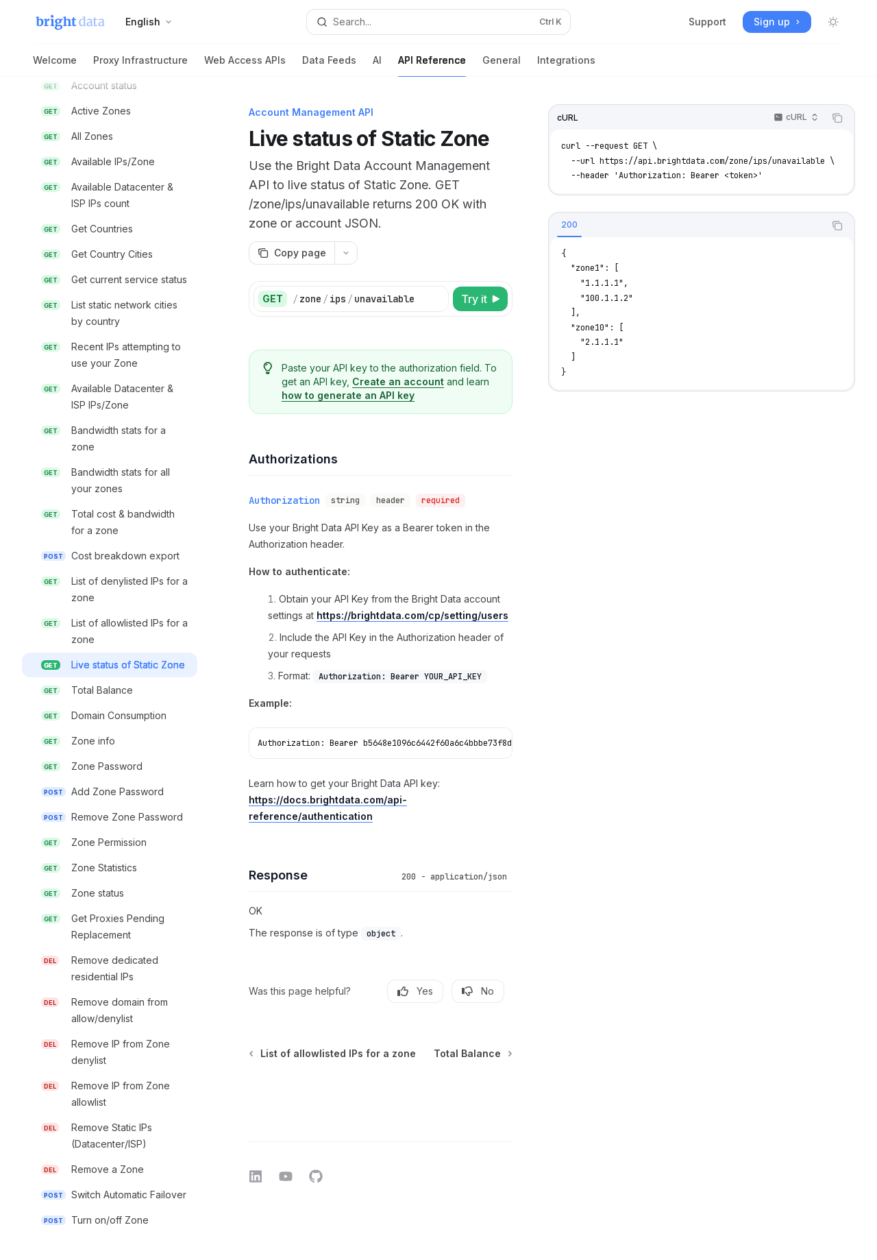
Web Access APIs (245, 65)
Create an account (398, 381)
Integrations (566, 65)
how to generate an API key (348, 395)
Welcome (55, 65)
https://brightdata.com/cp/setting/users (412, 615)
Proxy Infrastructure (140, 65)
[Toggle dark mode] (833, 22)
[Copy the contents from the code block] (837, 118)
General (501, 65)
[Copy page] (291, 253)
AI (377, 65)
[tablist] (686, 225)
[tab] (569, 225)
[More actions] (346, 253)
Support (707, 21)
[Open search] (438, 22)
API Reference (432, 65)
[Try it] (480, 299)
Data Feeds (329, 65)
